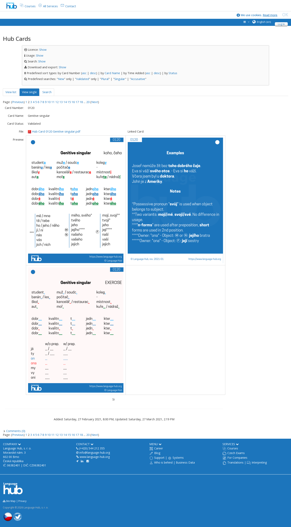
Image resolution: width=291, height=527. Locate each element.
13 (61, 102)
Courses (232, 448)
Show (42, 50)
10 (49, 102)
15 (69, 102)
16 (73, 102)
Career (158, 448)
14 (65, 102)
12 (57, 102)
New (61, 79)
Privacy (22, 501)
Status (173, 73)
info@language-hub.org (94, 452)
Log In (281, 24)
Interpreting (259, 462)
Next (94, 102)
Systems (178, 458)
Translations (235, 462)
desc (93, 73)
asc (84, 73)
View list (10, 92)
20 (88, 102)
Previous (18, 102)
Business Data (185, 462)
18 (81, 102)
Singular (119, 79)
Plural (105, 79)
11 (53, 102)
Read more (270, 15)
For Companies (237, 458)
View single (29, 92)
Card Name (112, 73)
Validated (82, 79)
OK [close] (285, 15)
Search (47, 92)
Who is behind (163, 462)
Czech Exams (236, 453)
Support (159, 458)
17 (77, 102)
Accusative (138, 79)
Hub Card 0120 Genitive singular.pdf (56, 131)
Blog (157, 453)
